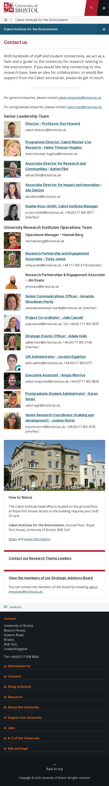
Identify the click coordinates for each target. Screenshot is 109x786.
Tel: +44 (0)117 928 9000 (21, 657)
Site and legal (16, 748)
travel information (37, 539)
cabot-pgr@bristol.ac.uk (84, 107)
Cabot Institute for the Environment (41, 20)
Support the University (23, 718)
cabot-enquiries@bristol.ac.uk (79, 97)
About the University (21, 707)
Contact (10, 619)
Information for (17, 666)
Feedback (15, 607)
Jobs (9, 728)
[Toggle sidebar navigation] (104, 29)
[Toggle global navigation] (104, 8)
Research (13, 697)
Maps (13, 539)
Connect (12, 676)
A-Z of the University (21, 738)
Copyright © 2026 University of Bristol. (43, 778)
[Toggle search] (92, 8)
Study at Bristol (17, 687)
